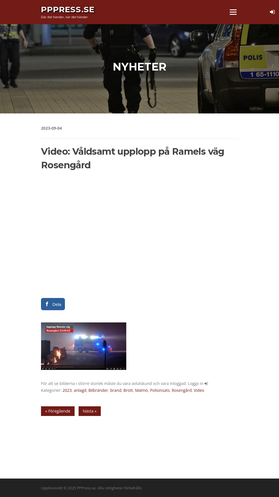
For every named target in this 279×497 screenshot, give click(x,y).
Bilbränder (98, 390)
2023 (67, 390)
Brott (128, 390)
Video (199, 390)
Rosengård (182, 390)
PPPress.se (68, 9)
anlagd (80, 390)
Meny (233, 12)
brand (115, 390)
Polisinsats (160, 390)
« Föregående (57, 411)
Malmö (141, 390)
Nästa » (90, 411)
